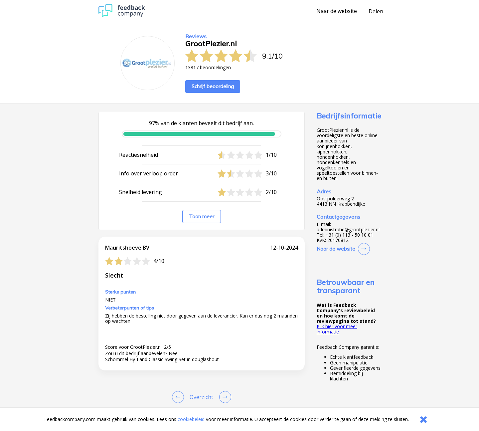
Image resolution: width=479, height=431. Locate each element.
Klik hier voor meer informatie (337, 329)
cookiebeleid (191, 419)
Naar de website (336, 11)
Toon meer (201, 216)
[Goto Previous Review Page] (179, 397)
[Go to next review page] (224, 397)
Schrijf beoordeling (213, 86)
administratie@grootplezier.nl (348, 229)
